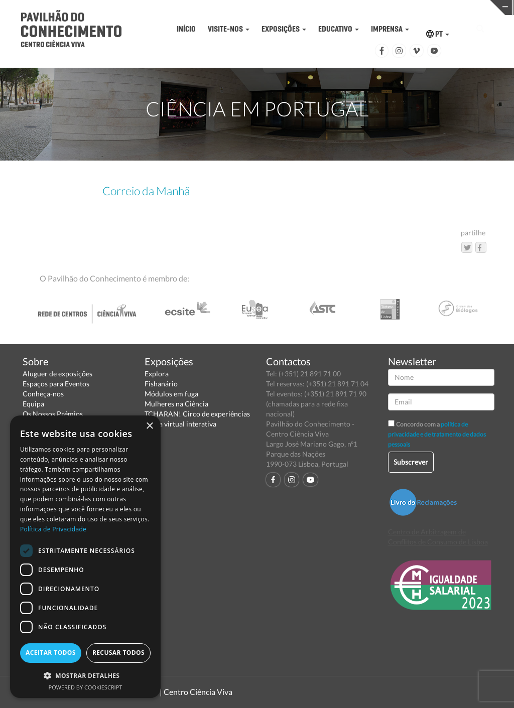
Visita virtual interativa (180, 423)
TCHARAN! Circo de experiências (197, 413)
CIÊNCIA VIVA (360, 7)
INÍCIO (186, 29)
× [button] (149, 426)
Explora (157, 373)
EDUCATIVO (338, 29)
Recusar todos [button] (118, 652)
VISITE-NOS (228, 29)
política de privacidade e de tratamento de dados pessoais (437, 434)
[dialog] (85, 556)
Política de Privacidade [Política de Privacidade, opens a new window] (53, 529)
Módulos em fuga (171, 393)
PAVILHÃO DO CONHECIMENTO (249, 8)
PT (437, 34)
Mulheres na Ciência (176, 403)
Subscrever (411, 462)
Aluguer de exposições (57, 373)
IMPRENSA (390, 29)
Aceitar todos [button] (51, 652)
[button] (85, 675)
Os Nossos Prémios (53, 413)
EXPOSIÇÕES (284, 29)
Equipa (33, 403)
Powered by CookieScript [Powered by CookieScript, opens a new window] (85, 687)
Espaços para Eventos (56, 383)
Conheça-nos (43, 393)
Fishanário (161, 383)
